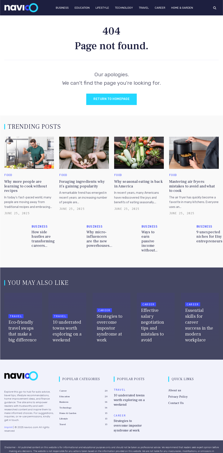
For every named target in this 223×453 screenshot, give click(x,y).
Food (8, 175)
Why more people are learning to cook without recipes (26, 183)
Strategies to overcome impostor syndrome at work (129, 401)
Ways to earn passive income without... (150, 231)
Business (39, 220)
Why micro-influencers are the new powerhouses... (97, 231)
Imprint (8, 414)
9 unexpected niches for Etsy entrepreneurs (207, 231)
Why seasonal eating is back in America (135, 183)
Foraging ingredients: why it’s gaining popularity (79, 183)
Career (104, 297)
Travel (16, 303)
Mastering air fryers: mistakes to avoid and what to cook (191, 183)
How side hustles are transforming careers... (41, 231)
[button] (215, 8)
